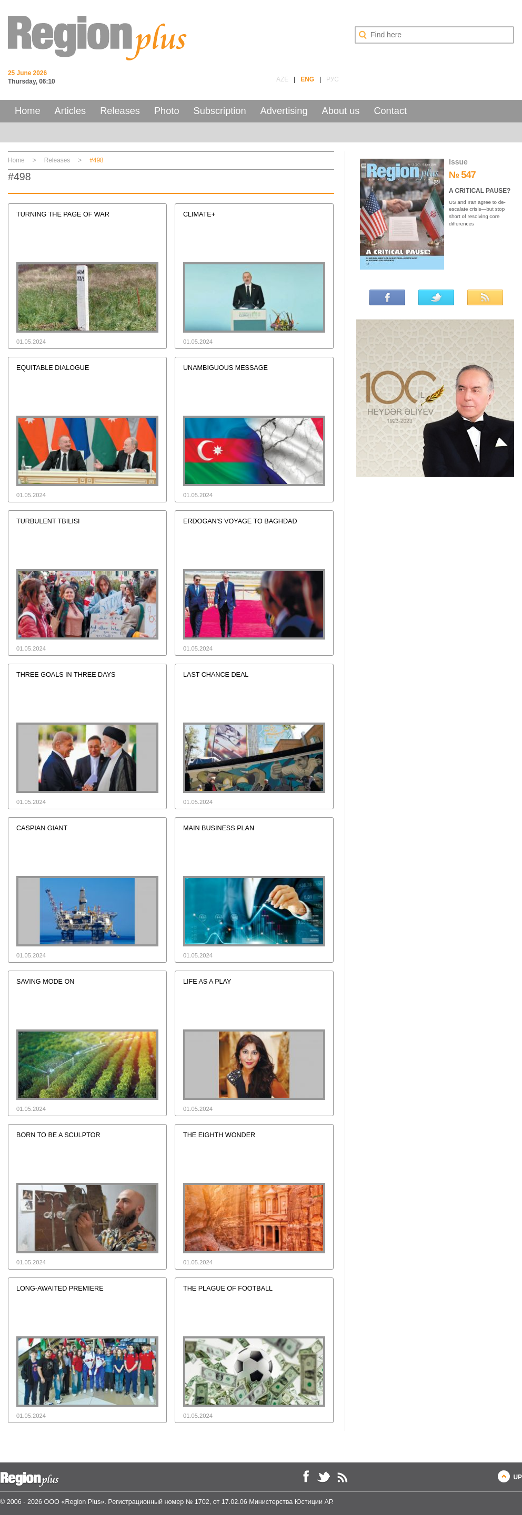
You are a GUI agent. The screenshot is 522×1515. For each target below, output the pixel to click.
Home (28, 111)
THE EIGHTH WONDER (219, 1135)
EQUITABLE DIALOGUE (52, 368)
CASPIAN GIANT (41, 828)
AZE (282, 79)
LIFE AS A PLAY (207, 981)
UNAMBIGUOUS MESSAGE (225, 368)
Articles (70, 111)
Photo (166, 111)
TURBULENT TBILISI (48, 521)
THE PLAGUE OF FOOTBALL (228, 1288)
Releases (120, 111)
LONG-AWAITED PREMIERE (60, 1288)
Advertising (284, 111)
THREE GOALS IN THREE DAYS (65, 674)
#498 (96, 160)
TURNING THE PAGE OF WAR (62, 214)
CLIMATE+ (199, 214)
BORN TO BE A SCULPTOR (58, 1135)
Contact (390, 111)
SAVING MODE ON (45, 981)
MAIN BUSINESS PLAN (218, 828)
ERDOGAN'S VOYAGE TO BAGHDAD (240, 521)
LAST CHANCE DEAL (215, 674)
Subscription (220, 111)
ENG (307, 79)
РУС (332, 79)
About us (341, 111)
